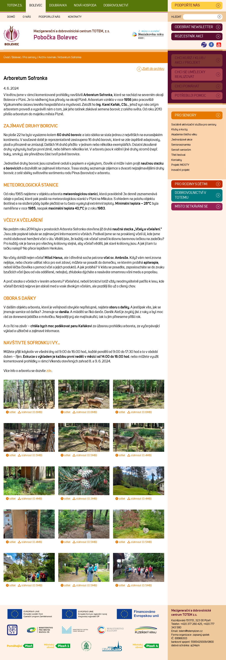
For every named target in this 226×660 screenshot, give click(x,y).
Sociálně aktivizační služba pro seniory (193, 124)
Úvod (7, 57)
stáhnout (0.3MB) (84, 498)
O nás (27, 16)
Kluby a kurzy (179, 129)
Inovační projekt (180, 170)
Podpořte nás (187, 5)
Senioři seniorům (181, 149)
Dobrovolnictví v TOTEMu (190, 195)
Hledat (176, 16)
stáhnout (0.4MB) (139, 455)
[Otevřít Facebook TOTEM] (211, 45)
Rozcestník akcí (189, 36)
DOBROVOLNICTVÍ (116, 5)
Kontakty (75, 16)
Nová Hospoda (85, 5)
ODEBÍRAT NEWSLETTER (194, 27)
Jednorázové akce (181, 139)
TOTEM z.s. (14, 5)
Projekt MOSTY (180, 165)
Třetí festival (178, 155)
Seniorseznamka (180, 144)
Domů (11, 16)
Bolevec (35, 5)
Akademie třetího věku (184, 134)
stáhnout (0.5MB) (29, 455)
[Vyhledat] (219, 17)
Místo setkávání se (191, 206)
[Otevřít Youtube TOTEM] (218, 45)
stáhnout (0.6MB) (29, 412)
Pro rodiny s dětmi (191, 184)
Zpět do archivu (153, 69)
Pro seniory (29, 57)
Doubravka (58, 5)
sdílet (10, 412)
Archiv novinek (47, 57)
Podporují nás (49, 16)
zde (48, 371)
